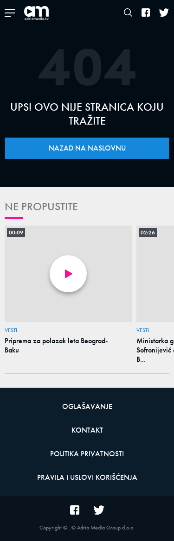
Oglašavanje (87, 406)
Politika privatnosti (87, 454)
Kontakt (87, 430)
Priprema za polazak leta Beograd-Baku (56, 345)
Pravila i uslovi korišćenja (87, 477)
